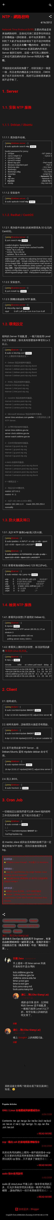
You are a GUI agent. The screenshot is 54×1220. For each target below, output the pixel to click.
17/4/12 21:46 (27, 998)
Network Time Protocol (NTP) (18, 29)
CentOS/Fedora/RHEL (15, 920)
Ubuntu (18, 931)
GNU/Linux (9, 925)
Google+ (22, 1037)
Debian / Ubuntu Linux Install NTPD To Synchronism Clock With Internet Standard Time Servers (25, 897)
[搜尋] (50, 5)
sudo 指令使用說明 (12, 1173)
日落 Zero (18, 958)
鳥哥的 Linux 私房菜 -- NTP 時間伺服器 (23, 891)
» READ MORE (44, 1133)
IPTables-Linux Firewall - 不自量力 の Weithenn (27, 862)
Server (6, 931)
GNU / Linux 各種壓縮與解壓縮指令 (21, 1110)
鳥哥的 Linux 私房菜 (15, 650)
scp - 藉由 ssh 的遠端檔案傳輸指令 (21, 1142)
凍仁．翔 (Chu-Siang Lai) (35, 994)
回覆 (15, 1024)
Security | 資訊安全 (28, 925)
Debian (33, 920)
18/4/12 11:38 (19, 1033)
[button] (50, 17)
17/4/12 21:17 (30, 959)
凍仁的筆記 (19, 4)
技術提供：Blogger (27, 1209)
